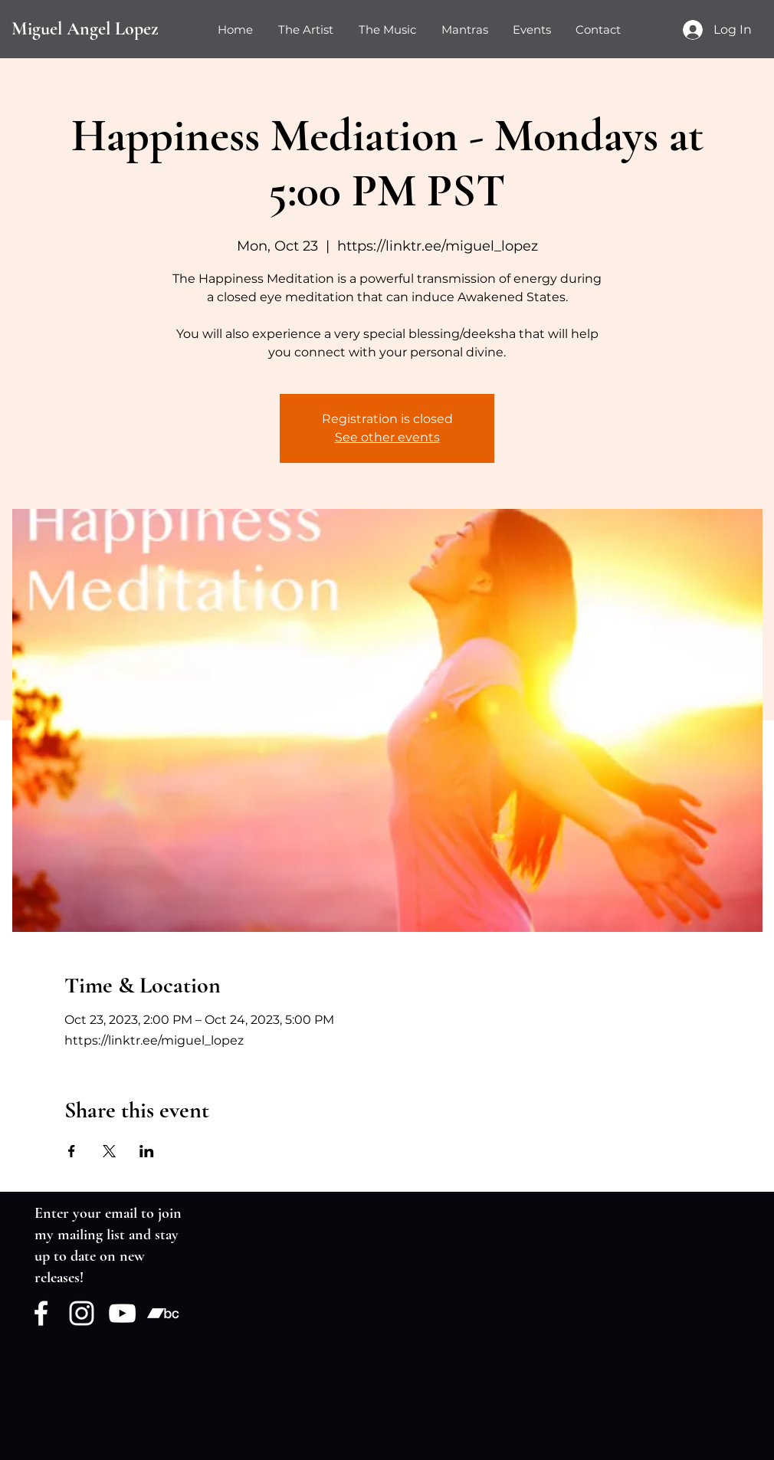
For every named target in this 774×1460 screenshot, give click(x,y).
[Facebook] (41, 1313)
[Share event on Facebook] (71, 1151)
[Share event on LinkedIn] (146, 1151)
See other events (387, 437)
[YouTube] (122, 1313)
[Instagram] (81, 1313)
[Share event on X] (109, 1151)
